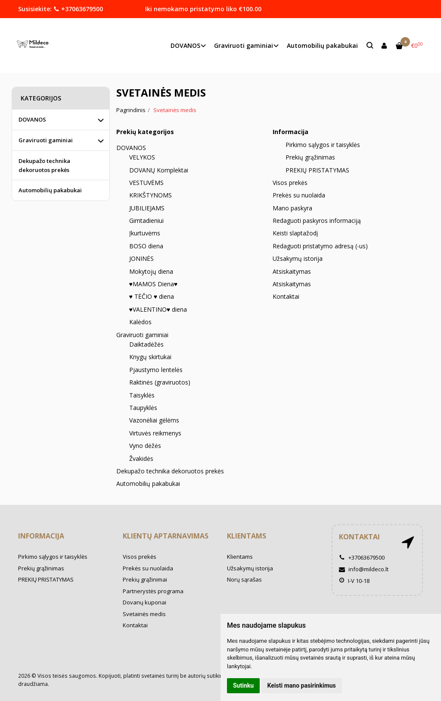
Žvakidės (141, 458)
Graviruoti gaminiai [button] (243, 45)
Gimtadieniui (146, 220)
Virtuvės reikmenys (155, 433)
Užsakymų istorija (298, 258)
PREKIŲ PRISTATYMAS (317, 170)
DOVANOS (131, 148)
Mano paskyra (292, 208)
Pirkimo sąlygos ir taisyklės (323, 145)
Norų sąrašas (244, 579)
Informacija (41, 536)
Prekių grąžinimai (145, 579)
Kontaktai (286, 296)
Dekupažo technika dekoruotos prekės (170, 471)
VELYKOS (142, 157)
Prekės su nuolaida (299, 195)
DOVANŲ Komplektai (158, 170)
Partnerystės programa (153, 591)
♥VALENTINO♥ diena (158, 309)
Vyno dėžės (145, 445)
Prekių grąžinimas (310, 157)
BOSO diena (146, 246)
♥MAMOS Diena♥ (153, 284)
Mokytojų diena (151, 271)
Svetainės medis (144, 614)
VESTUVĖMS (146, 182)
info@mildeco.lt (363, 569)
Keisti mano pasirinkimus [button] (301, 685)
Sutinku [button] (243, 685)
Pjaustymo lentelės (156, 370)
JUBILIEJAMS (147, 208)
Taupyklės (143, 408)
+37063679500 (78, 9)
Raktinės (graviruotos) (159, 382)
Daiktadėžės (146, 344)
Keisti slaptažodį (295, 233)
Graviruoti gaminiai (142, 335)
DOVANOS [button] (185, 45)
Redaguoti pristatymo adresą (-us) (320, 246)
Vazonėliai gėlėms (154, 420)
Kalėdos (140, 322)
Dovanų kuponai (144, 602)
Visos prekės (290, 182)
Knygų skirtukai (150, 357)
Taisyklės (142, 395)
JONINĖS (141, 258)
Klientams (246, 536)
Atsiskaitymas (292, 271)
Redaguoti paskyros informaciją (317, 220)
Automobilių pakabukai (322, 45)
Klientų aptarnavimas (165, 536)
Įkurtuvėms (144, 233)
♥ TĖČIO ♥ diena (151, 296)
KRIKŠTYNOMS (150, 195)
